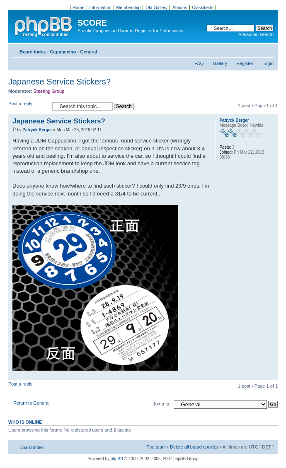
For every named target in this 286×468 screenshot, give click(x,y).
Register (244, 63)
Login (268, 63)
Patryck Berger (37, 130)
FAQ (199, 63)
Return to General (31, 402)
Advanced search (256, 34)
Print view (254, 50)
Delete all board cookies (194, 446)
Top (271, 375)
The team (156, 446)
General (88, 51)
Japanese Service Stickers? (59, 81)
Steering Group (49, 91)
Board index (32, 51)
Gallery (220, 63)
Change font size (268, 50)
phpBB (117, 458)
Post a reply (28, 106)
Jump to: (161, 403)
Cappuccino (63, 51)
